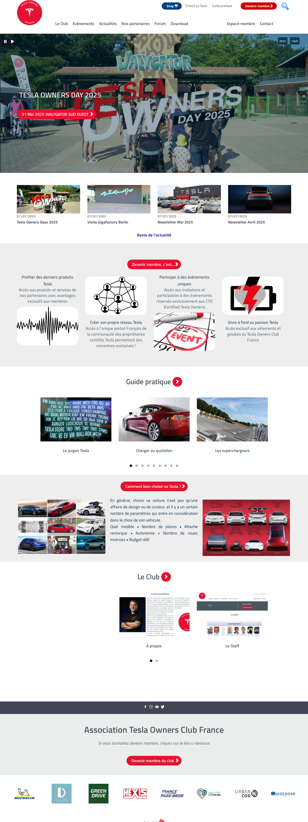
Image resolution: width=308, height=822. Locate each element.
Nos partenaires (136, 23)
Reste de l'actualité (154, 235)
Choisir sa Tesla (196, 5)
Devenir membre (259, 5)
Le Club (61, 23)
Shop (172, 5)
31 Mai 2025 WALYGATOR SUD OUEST (58, 114)
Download (179, 23)
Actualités (108, 23)
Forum (160, 23)
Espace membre (241, 23)
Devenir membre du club (155, 761)
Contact (266, 23)
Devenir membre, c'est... (155, 264)
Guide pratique (222, 5)
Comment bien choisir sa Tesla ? (155, 486)
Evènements (83, 23)
